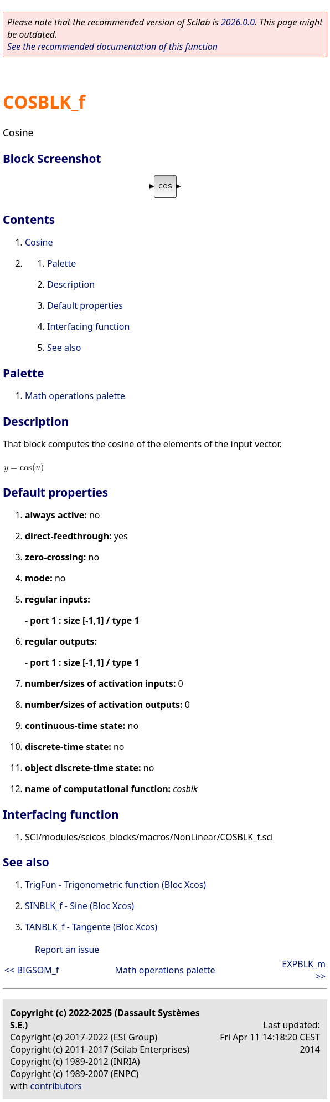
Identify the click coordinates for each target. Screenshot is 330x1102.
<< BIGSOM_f (31, 970)
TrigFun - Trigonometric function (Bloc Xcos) (115, 885)
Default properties (85, 305)
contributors (56, 1086)
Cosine (39, 242)
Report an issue (67, 949)
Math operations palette (75, 396)
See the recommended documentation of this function (112, 46)
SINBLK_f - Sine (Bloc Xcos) (79, 906)
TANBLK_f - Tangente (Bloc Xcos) (91, 927)
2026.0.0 (238, 22)
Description (71, 284)
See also (64, 347)
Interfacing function (88, 326)
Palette (61, 263)
